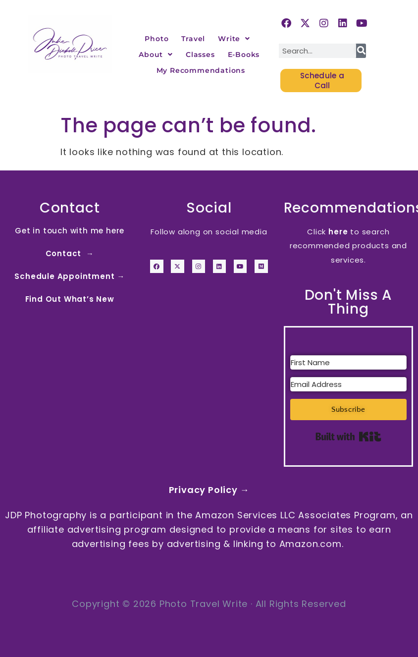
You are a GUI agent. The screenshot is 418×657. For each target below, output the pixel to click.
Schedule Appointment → (69, 276)
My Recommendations (201, 70)
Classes (200, 54)
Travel (193, 38)
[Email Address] (348, 384)
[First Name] (348, 362)
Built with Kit (348, 436)
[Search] (361, 51)
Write (234, 39)
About (156, 54)
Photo (156, 38)
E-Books (244, 54)
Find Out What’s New (69, 299)
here (338, 231)
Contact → (70, 253)
